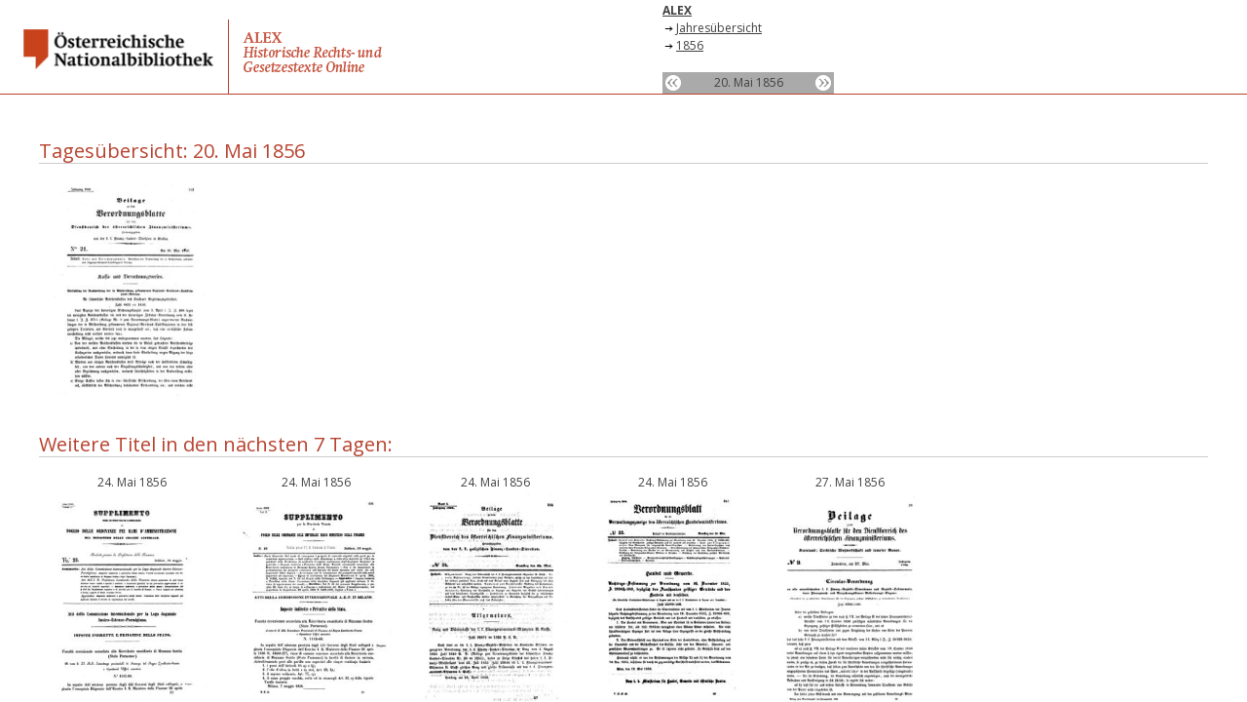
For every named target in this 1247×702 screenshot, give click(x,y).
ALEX (677, 10)
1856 (689, 45)
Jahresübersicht (719, 28)
